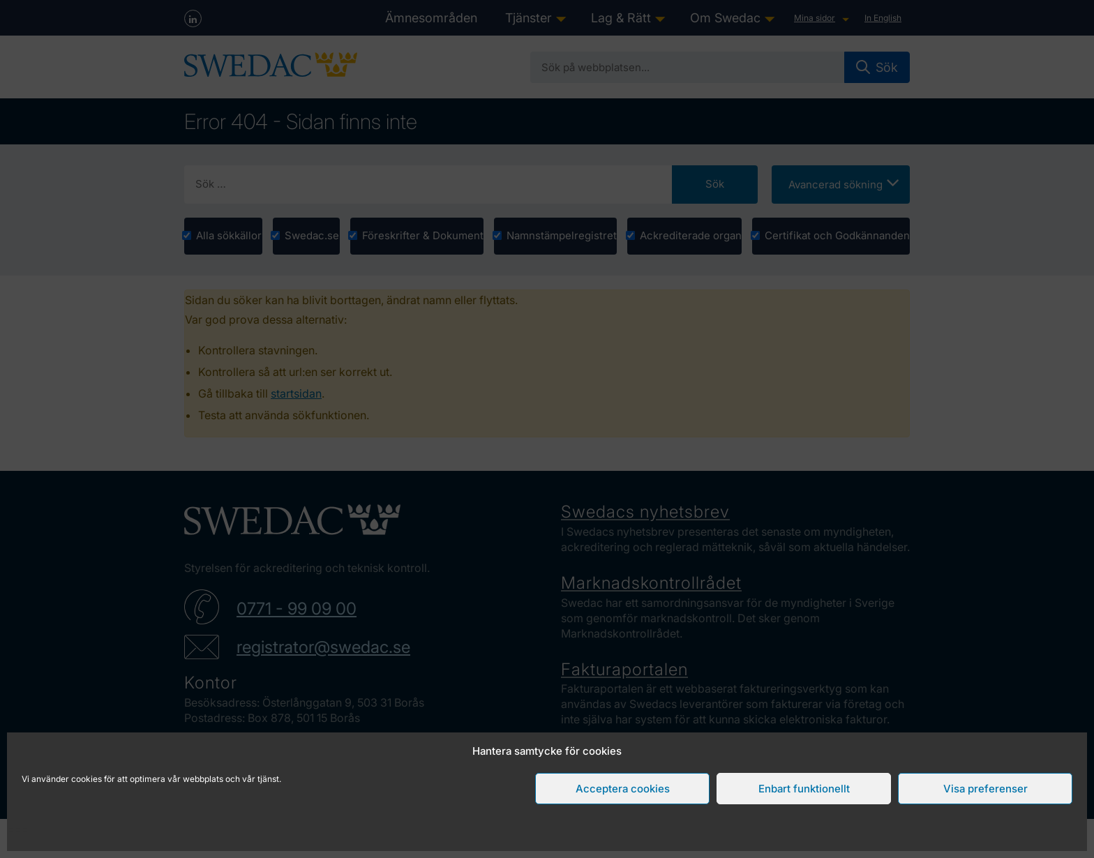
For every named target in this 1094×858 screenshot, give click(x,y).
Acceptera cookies (623, 788)
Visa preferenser (985, 788)
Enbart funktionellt (804, 788)
